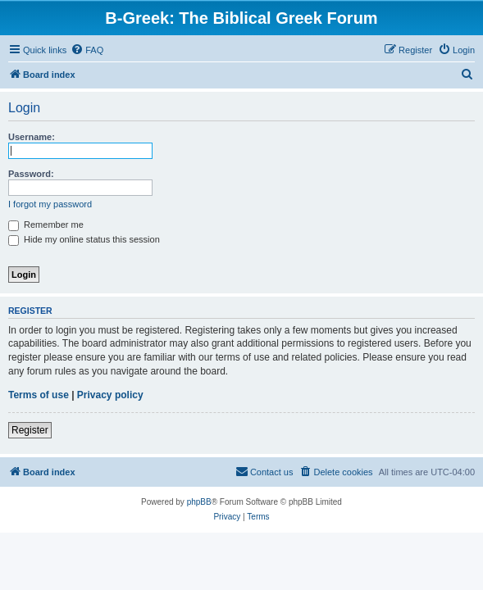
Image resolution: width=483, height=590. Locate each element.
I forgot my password (50, 204)
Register (29, 430)
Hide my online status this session (84, 239)
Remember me (46, 224)
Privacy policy (110, 395)
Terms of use (38, 395)
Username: (31, 137)
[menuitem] (87, 50)
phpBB (199, 501)
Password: (31, 174)
